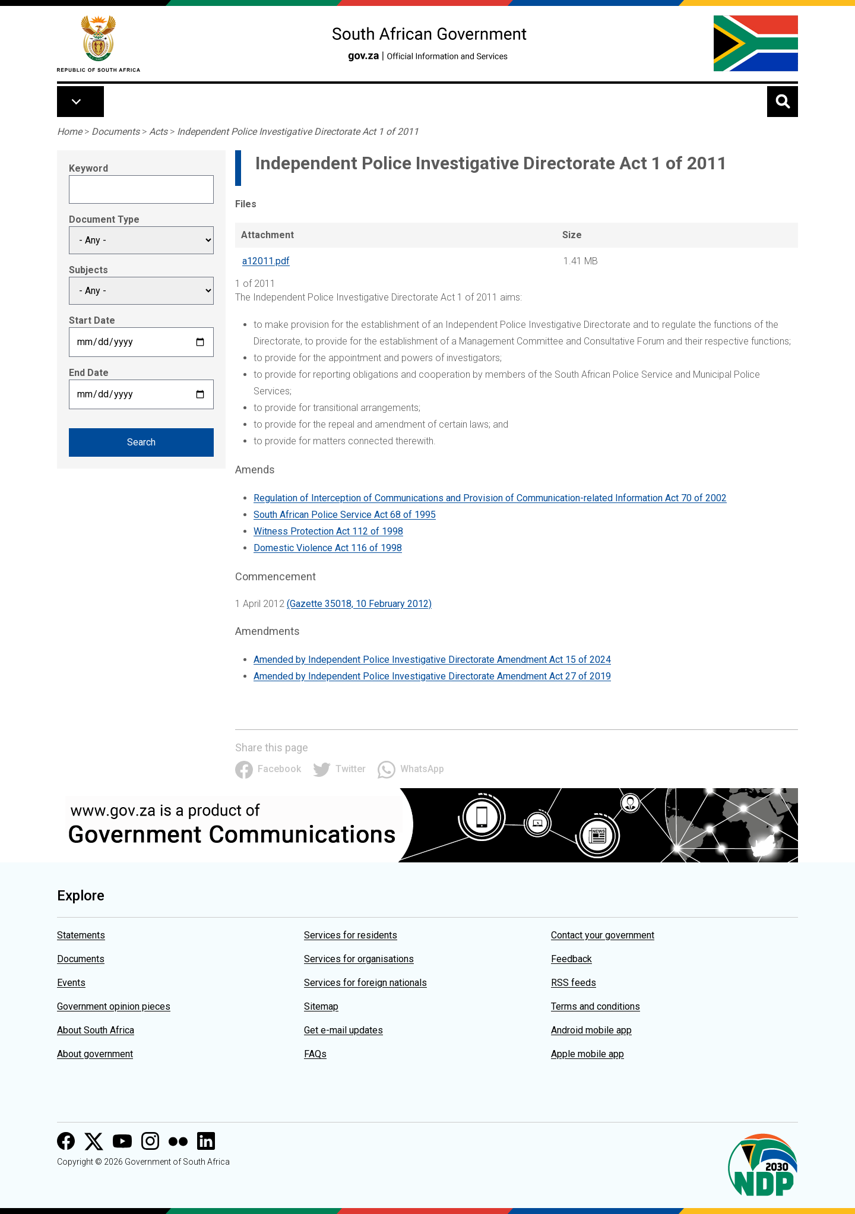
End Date (89, 372)
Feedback (571, 959)
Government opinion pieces (113, 1006)
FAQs (315, 1054)
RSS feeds (573, 982)
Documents (115, 131)
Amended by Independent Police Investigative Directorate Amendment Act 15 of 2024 (432, 659)
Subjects (88, 270)
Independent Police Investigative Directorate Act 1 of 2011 (298, 131)
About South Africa (95, 1030)
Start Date (92, 320)
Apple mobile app (587, 1054)
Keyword (88, 168)
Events (71, 982)
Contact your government (602, 935)
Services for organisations (359, 959)
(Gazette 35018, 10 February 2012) (359, 603)
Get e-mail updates (343, 1030)
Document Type (104, 219)
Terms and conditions (595, 1006)
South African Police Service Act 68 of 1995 (345, 514)
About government (95, 1054)
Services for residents (350, 935)
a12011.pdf (266, 261)
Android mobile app (591, 1030)
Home (69, 131)
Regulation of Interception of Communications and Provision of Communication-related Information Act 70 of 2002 (490, 498)
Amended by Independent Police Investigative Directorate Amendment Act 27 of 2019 (432, 676)
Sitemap (321, 1006)
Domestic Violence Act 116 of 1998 (328, 548)
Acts (158, 131)
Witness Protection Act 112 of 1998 (328, 531)
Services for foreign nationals (365, 982)
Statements (81, 935)
